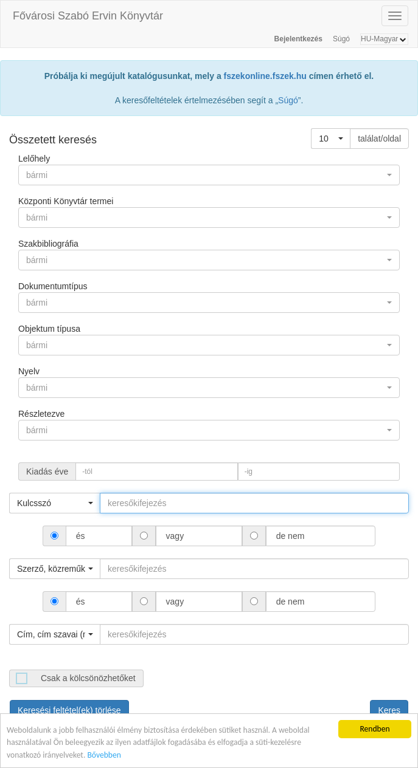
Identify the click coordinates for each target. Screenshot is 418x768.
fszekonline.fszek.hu (265, 76)
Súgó (341, 39)
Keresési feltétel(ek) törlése (69, 710)
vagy (175, 536)
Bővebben (103, 755)
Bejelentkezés (298, 39)
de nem (290, 536)
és (81, 536)
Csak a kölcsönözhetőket (88, 678)
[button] (330, 138)
